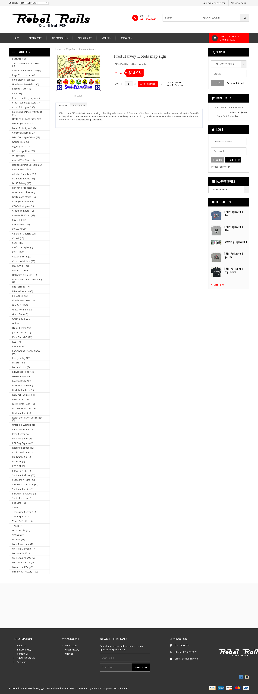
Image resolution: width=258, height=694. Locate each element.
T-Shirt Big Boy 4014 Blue (233, 213)
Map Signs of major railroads (81, 49)
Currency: (13, 3)
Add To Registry (175, 85)
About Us (106, 38)
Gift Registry (35, 38)
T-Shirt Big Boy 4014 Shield (233, 228)
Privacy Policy (84, 38)
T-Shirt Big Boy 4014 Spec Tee (233, 255)
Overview (62, 105)
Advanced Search (235, 82)
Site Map (21, 662)
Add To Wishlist (174, 82)
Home (16, 38)
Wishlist (69, 654)
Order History (72, 649)
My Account (71, 645)
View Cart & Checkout (228, 116)
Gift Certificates (60, 38)
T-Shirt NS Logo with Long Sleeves (233, 270)
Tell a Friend (79, 105)
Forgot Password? (220, 167)
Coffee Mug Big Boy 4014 (235, 242)
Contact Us (126, 38)
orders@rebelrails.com (186, 658)
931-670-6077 (148, 19)
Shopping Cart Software (114, 688)
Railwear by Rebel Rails (62, 688)
